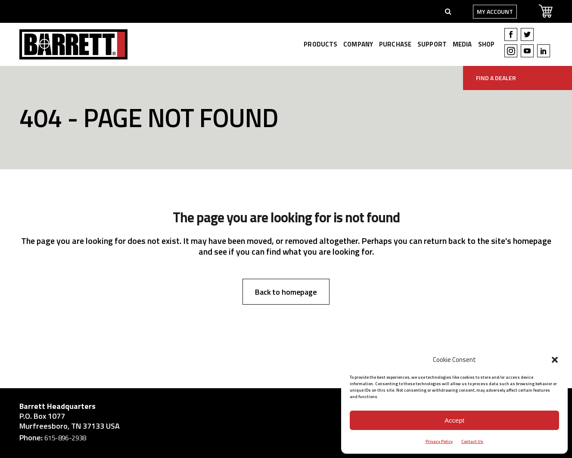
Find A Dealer (496, 77)
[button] (554, 359)
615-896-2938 (65, 438)
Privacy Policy (439, 441)
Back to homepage (286, 292)
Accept (454, 420)
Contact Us (472, 441)
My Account (495, 11)
